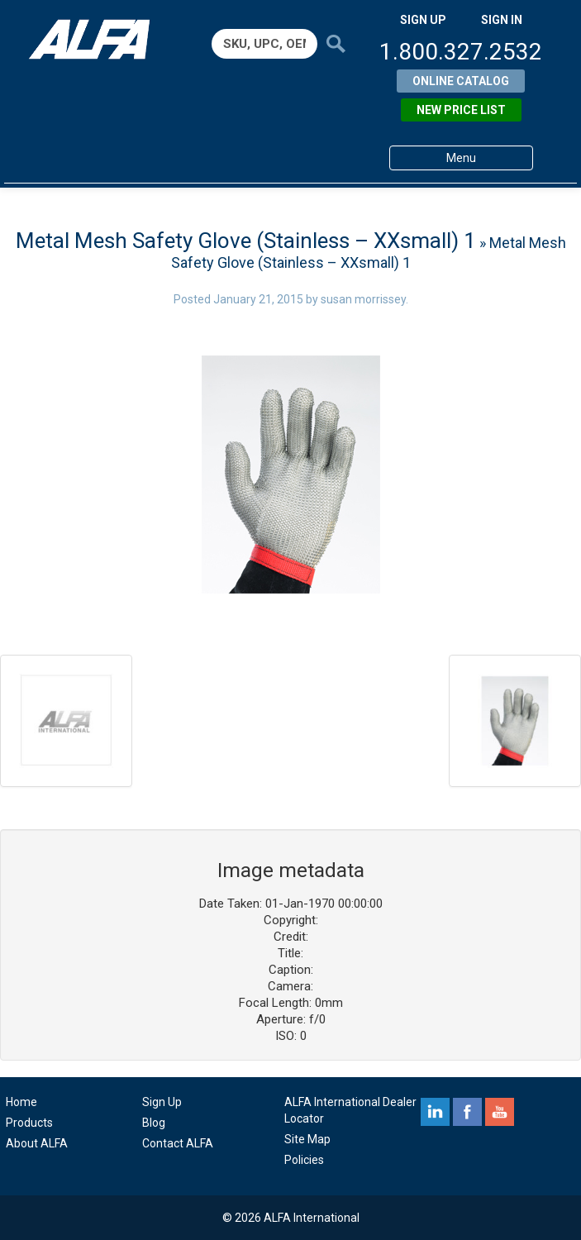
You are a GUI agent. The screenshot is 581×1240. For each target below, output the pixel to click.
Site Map (307, 1139)
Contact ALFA (177, 1143)
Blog (153, 1122)
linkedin (435, 1112)
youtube (499, 1112)
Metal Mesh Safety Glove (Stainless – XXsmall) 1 (246, 240)
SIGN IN (501, 19)
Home (21, 1102)
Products (29, 1122)
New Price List (461, 110)
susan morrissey (363, 299)
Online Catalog (460, 81)
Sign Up (162, 1102)
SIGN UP (423, 19)
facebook (467, 1112)
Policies (304, 1159)
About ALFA (37, 1143)
